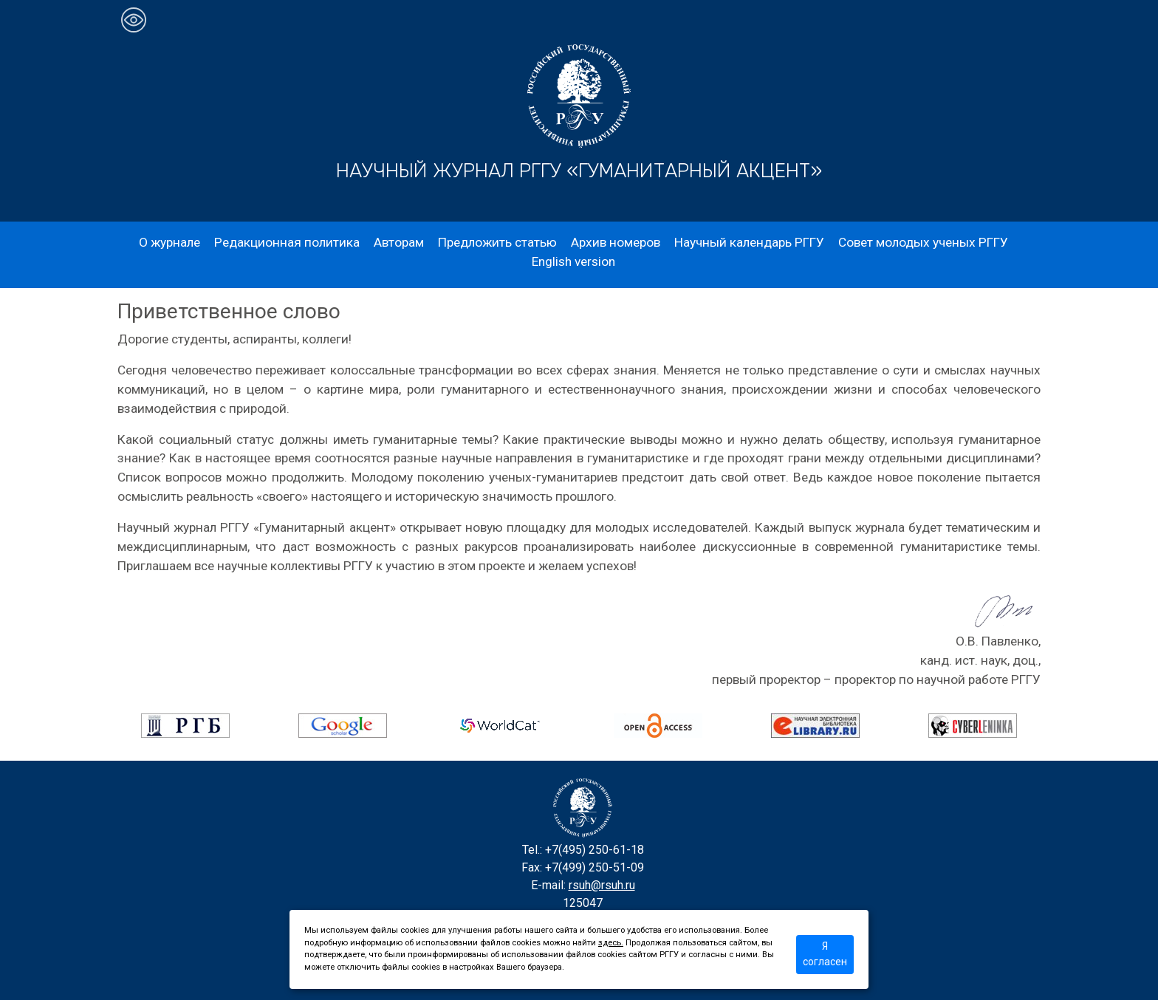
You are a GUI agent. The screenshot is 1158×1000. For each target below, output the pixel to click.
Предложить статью (497, 242)
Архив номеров (615, 242)
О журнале (169, 242)
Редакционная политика (287, 242)
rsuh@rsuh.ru (602, 885)
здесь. (610, 943)
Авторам (399, 242)
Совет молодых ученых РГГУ (923, 242)
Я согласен (825, 954)
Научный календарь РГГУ (749, 242)
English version (573, 261)
